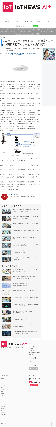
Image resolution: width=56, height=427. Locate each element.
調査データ (3, 423)
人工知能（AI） (29, 31)
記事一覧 (7, 21)
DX (3, 29)
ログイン (30, 26)
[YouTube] (36, 368)
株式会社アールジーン (11, 347)
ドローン (24, 33)
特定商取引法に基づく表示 (34, 352)
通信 (41, 31)
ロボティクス (36, 31)
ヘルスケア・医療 (28, 29)
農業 (34, 29)
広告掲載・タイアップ (33, 348)
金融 (22, 29)
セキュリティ (51, 31)
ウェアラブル (18, 33)
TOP (1, 48)
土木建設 (38, 29)
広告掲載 (18, 26)
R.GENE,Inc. (6, 348)
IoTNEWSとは (32, 346)
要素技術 (45, 31)
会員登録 (35, 26)
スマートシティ (50, 29)
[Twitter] (33, 368)
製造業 (7, 29)
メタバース (43, 29)
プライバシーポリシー (33, 350)
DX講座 (38, 21)
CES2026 (38, 33)
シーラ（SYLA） (6, 53)
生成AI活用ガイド (28, 21)
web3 (28, 33)
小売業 (19, 29)
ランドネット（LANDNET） (16, 54)
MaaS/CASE (3, 385)
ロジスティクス (13, 29)
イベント (49, 21)
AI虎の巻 (17, 21)
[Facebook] (30, 368)
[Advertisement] (23, 16)
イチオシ (32, 33)
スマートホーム (4, 31)
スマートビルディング (13, 31)
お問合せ (31, 354)
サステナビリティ (22, 31)
